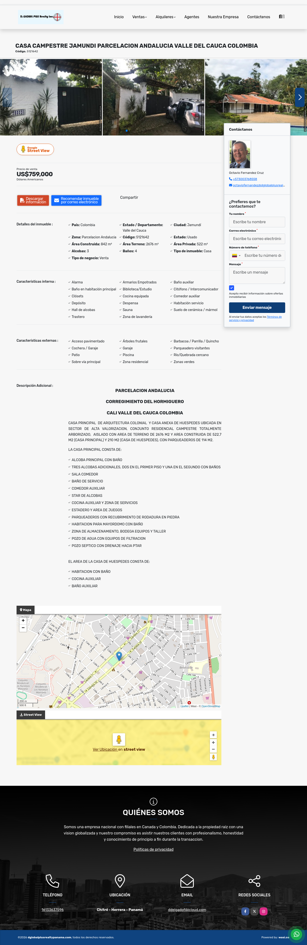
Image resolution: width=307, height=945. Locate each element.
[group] (51, 97)
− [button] (23, 628)
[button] (127, 131)
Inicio (119, 17)
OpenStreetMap (210, 706)
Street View (35, 149)
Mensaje (235, 264)
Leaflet (185, 706)
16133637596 (52, 910)
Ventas (138, 17)
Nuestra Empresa (223, 17)
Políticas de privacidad (154, 849)
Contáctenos (258, 17)
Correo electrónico (243, 231)
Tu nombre (237, 214)
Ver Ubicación (105, 749)
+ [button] (23, 621)
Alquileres (164, 17)
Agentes (191, 17)
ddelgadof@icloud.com (187, 910)
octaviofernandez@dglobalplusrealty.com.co (265, 185)
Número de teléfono (244, 247)
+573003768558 (245, 179)
